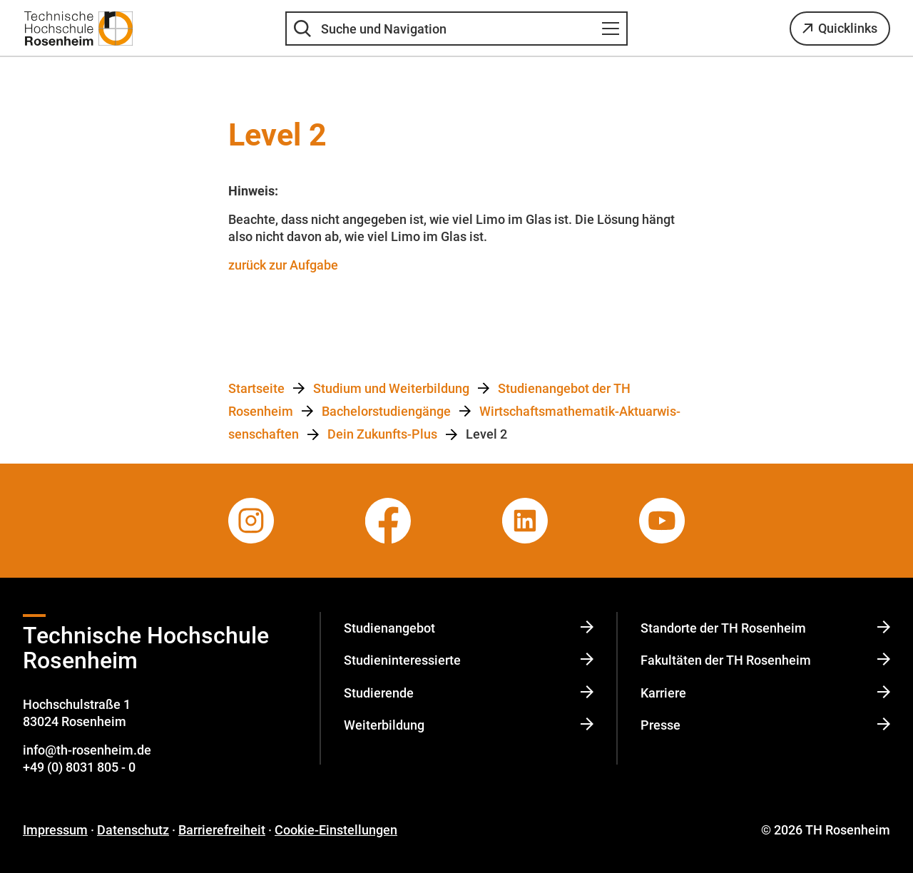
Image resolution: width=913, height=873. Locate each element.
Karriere (765, 692)
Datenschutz (133, 829)
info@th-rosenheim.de (87, 749)
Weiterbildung (468, 725)
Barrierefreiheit (221, 829)
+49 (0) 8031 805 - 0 (79, 767)
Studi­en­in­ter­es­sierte (468, 660)
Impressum (55, 829)
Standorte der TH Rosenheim (765, 628)
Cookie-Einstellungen (336, 829)
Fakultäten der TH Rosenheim (765, 660)
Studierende (468, 692)
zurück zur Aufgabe (283, 264)
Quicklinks (847, 28)
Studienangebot (468, 628)
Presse (765, 725)
